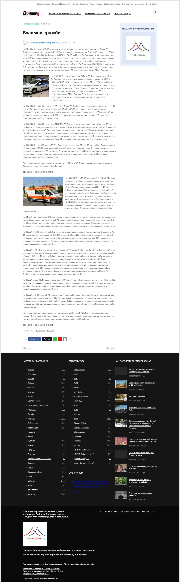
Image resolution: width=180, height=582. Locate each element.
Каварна (46, 432)
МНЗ (92, 409)
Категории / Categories (96, 14)
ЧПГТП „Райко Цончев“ (92, 454)
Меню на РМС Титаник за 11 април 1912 (90, 481)
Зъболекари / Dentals (112, 4)
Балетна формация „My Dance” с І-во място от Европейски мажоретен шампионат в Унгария (142, 424)
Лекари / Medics (96, 4)
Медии (92, 414)
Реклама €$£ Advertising (61, 4)
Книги (46, 436)
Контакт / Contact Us (80, 4)
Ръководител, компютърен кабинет (140, 494)
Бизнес (46, 392)
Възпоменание (46, 401)
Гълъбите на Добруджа (46, 405)
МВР (92, 405)
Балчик (46, 387)
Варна (46, 396)
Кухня (46, 445)
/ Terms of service (41, 569)
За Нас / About (111, 511)
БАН (92, 378)
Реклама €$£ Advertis (129, 511)
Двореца (46, 409)
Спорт (46, 476)
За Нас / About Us (43, 4)
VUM (92, 374)
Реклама (46, 454)
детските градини (92, 458)
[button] (155, 12)
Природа (46, 450)
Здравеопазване (92, 396)
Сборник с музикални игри (46, 458)
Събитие (46, 481)
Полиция (50, 331)
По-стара (110, 348)
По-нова (28, 348)
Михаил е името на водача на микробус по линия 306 (142, 370)
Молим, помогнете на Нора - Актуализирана (141, 454)
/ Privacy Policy (43, 571)
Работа (92, 445)
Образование (92, 432)
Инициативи (46, 427)
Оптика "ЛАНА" (151, 4)
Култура (46, 441)
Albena (46, 370)
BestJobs (46, 374)
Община (92, 436)
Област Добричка (92, 427)
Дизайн (46, 414)
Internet (46, 378)
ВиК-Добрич (92, 392)
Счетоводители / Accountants (133, 4)
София (46, 467)
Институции (46, 24)
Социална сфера (46, 472)
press (76, 491)
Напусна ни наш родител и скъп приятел (143, 467)
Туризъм (46, 494)
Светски (46, 463)
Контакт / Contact (149, 511)
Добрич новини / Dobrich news (63, 14)
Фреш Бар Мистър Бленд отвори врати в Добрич (140, 481)
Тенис (46, 485)
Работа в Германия (137, 396)
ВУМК (92, 387)
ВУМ (92, 383)
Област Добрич (92, 423)
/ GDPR (36, 574)
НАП (92, 418)
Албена (46, 383)
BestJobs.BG (92, 370)
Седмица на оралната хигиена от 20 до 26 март (142, 384)
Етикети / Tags (121, 14)
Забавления (46, 423)
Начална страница (31, 24)
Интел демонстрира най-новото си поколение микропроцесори (143, 440)
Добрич (46, 418)
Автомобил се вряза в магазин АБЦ (142, 408)
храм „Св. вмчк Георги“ (92, 463)
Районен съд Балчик (92, 450)
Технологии (46, 490)
